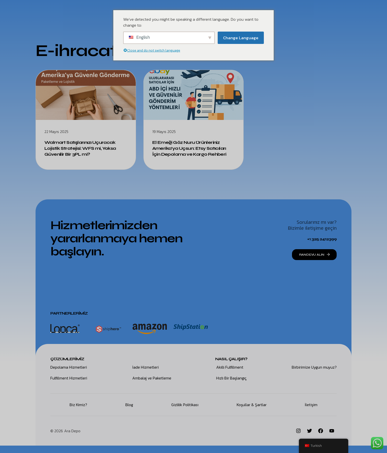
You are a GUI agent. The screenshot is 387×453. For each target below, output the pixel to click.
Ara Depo (72, 438)
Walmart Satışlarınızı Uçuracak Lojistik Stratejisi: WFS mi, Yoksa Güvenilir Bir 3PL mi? (84, 148)
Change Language (240, 38)
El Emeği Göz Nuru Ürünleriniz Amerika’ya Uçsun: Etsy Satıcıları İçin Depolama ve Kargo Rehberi (190, 151)
